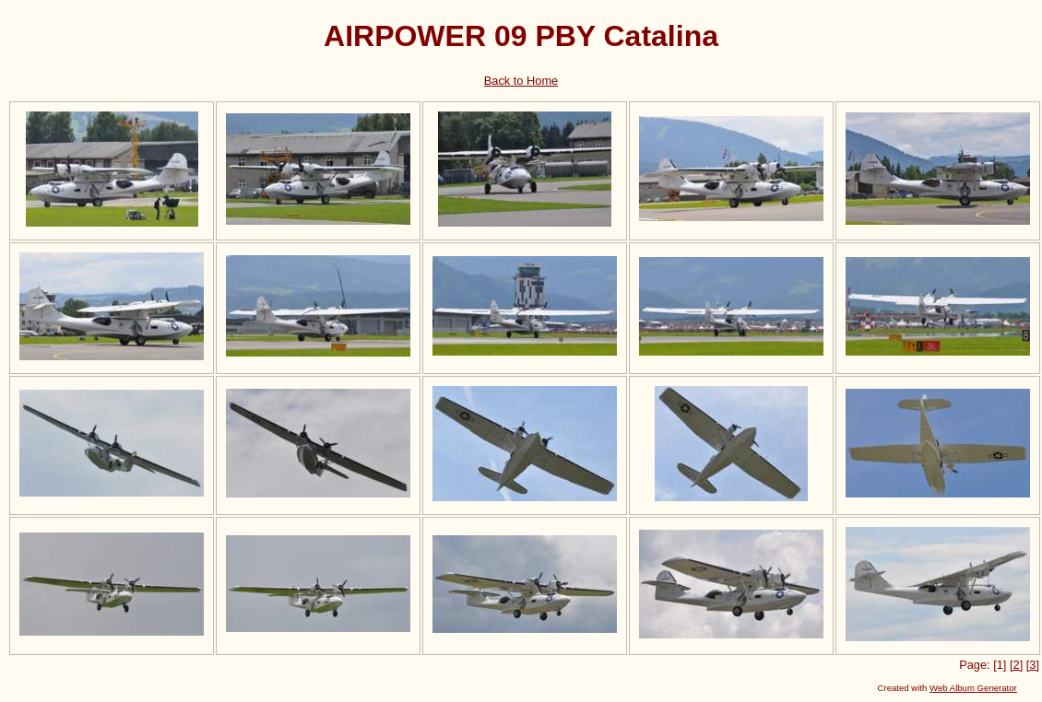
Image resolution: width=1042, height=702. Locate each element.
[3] (1032, 665)
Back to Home (521, 81)
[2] (1016, 665)
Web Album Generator (973, 688)
